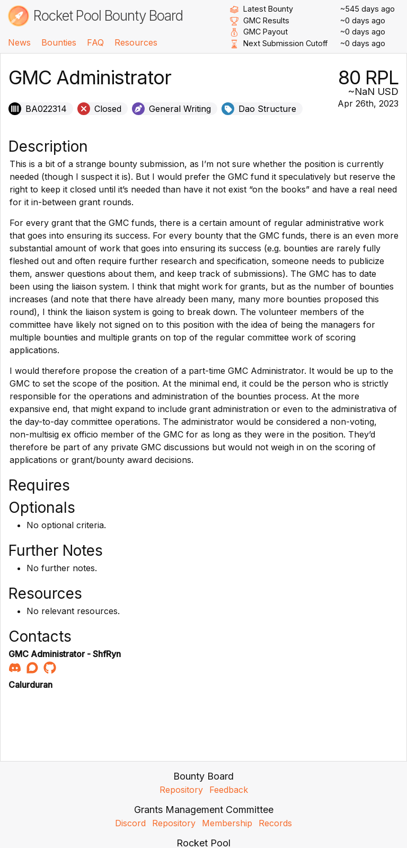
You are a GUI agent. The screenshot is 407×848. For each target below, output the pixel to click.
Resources (135, 42)
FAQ (95, 42)
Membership (227, 823)
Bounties (58, 42)
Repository (181, 789)
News (19, 42)
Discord (130, 823)
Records (275, 823)
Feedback (228, 789)
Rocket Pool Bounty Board (108, 16)
